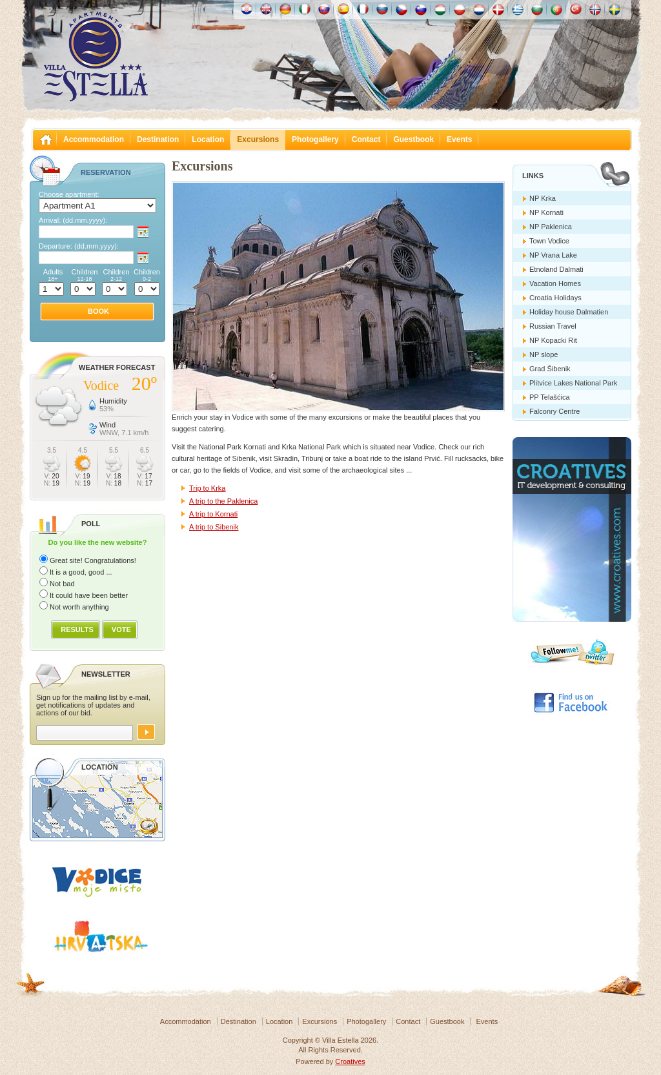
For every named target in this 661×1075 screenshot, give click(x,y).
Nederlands (479, 9)
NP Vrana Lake (553, 255)
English (265, 9)
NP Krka (542, 198)
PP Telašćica (549, 397)
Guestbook (413, 139)
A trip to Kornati (213, 514)
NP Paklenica (550, 226)
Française (362, 9)
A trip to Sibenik (213, 527)
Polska (459, 9)
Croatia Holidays (555, 298)
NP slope (543, 354)
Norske (595, 9)
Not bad (62, 584)
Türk (575, 9)
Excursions (258, 139)
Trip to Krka (207, 488)
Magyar (440, 9)
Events (459, 139)
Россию (382, 9)
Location (208, 139)
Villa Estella (95, 57)
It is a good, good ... (81, 572)
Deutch (285, 9)
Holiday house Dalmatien (568, 312)
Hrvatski (246, 9)
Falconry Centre (554, 411)
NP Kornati (546, 212)
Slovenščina (420, 9)
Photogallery (315, 139)
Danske (498, 9)
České (401, 9)
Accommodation (93, 139)
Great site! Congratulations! (93, 560)
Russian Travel (552, 326)
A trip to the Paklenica (223, 501)
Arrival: (73, 220)
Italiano (304, 9)
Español (343, 9)
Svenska (614, 9)
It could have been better (89, 595)
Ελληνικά (517, 9)
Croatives (350, 1061)
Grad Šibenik (550, 369)
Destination (158, 139)
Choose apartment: (69, 194)
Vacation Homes (555, 283)
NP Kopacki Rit (553, 340)
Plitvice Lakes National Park (573, 383)
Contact (366, 139)
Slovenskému (324, 9)
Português (556, 9)
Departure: (79, 246)
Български (537, 9)
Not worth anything (79, 607)
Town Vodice (549, 241)
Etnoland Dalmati (556, 269)
